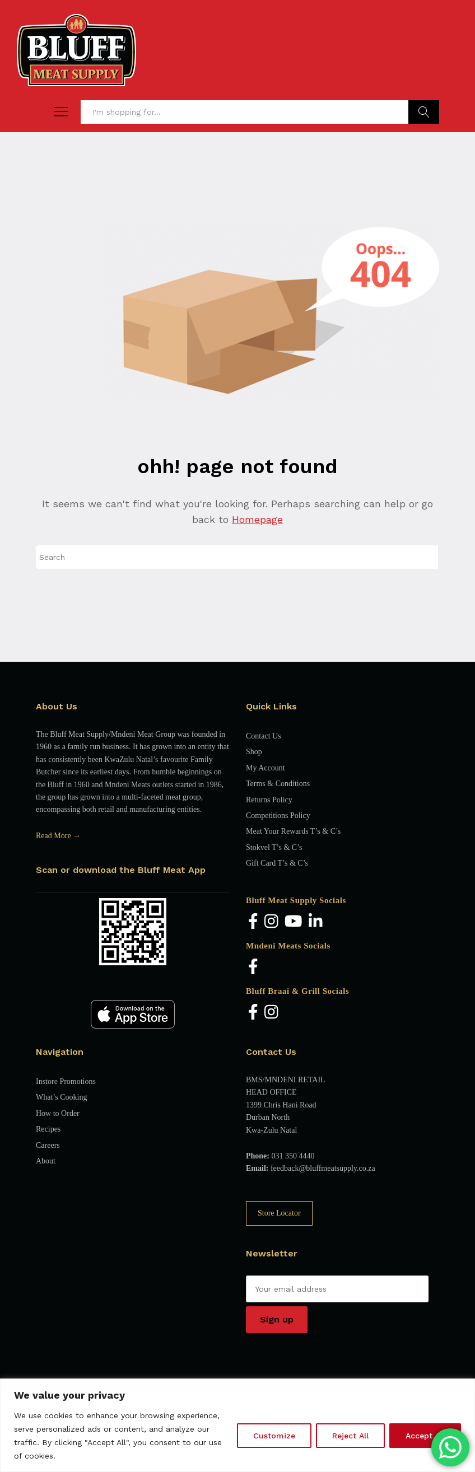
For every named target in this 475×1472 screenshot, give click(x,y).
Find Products (423, 112)
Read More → (58, 835)
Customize (274, 1435)
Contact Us (263, 736)
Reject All (350, 1435)
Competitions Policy (278, 815)
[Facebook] (253, 921)
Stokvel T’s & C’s (274, 847)
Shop (254, 751)
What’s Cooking (61, 1097)
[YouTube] (293, 921)
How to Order (58, 1113)
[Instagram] (271, 921)
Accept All (425, 1435)
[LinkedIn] (316, 921)
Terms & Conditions (278, 783)
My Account (265, 768)
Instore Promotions (66, 1081)
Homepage (257, 519)
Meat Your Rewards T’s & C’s (293, 831)
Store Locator (279, 1213)
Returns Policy (269, 800)
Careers (48, 1145)
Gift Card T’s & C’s (277, 863)
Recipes (48, 1129)
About (45, 1161)
